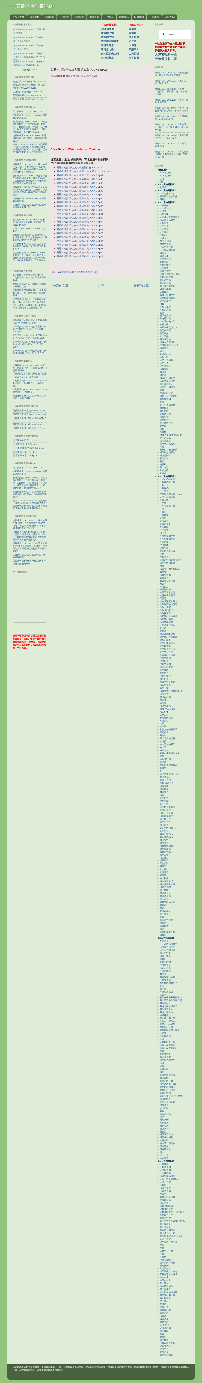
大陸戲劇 (49, 17)
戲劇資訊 (124, 17)
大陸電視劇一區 (166, 54)
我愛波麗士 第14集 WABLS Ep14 (29, 424)
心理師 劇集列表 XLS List (25, 440)
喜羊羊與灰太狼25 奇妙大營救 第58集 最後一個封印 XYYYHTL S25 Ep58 (30, 344)
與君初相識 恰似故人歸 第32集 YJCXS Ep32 (79, 210)
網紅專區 (94, 17)
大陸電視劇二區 (166, 59)
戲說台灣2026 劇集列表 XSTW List (29, 81)
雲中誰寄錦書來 (110, 41)
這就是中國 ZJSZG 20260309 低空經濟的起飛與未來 (29, 206)
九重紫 (132, 29)
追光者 (132, 41)
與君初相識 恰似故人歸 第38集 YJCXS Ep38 (79, 187)
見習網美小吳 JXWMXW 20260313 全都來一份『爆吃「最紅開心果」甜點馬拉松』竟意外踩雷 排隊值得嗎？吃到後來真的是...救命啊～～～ (29, 257)
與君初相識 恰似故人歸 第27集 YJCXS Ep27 (79, 229)
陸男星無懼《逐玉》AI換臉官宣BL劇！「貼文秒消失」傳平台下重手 (29, 300)
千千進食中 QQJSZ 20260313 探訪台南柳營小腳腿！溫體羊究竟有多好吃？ (29, 246)
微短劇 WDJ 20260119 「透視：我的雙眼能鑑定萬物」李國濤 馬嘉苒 (171, 109)
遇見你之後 (107, 49)
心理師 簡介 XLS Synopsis (25, 444)
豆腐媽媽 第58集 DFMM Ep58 (27, 95)
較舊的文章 (141, 285)
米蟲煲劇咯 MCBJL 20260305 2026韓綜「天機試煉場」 (30, 397)
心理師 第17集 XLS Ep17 (25, 452)
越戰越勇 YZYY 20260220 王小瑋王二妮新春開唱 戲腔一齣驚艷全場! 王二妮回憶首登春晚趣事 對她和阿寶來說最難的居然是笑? (30, 180)
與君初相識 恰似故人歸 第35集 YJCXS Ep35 (79, 198)
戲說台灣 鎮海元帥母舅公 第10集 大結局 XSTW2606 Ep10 (29, 86)
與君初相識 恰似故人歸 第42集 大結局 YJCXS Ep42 (83, 171)
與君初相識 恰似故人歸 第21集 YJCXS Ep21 (79, 248)
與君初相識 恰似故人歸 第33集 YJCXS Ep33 (79, 206)
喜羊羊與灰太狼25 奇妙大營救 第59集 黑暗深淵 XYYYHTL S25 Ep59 (30, 336)
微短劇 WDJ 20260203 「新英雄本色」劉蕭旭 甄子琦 (171, 117)
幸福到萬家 (107, 57)
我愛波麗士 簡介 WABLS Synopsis (29, 414)
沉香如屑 (134, 57)
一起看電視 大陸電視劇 (30, 6)
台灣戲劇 (34, 17)
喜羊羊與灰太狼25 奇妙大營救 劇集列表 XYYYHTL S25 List (30, 321)
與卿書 (132, 33)
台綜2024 (154, 17)
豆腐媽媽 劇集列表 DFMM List (27, 91)
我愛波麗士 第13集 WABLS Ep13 (29, 428)
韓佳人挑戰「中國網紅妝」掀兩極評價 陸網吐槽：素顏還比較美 (29, 306)
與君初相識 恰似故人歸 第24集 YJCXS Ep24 (79, 241)
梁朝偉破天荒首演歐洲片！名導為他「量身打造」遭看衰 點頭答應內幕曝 (29, 293)
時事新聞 (139, 17)
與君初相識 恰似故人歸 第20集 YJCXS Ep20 (79, 252)
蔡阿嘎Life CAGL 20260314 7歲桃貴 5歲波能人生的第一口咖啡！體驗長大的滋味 (29, 222)
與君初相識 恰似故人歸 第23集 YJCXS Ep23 (79, 245)
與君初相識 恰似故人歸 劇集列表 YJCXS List (79, 167)
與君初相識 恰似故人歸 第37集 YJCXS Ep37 (79, 190)
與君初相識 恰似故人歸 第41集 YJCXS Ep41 (79, 175)
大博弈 (132, 45)
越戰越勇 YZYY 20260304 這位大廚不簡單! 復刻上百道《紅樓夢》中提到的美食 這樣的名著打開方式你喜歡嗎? (30, 191)
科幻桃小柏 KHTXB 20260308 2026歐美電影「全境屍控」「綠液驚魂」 (30, 383)
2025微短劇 (107, 29)
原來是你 (134, 37)
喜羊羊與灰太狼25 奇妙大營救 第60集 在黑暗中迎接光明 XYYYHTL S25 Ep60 (30, 329)
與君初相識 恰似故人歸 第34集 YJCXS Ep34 (79, 202)
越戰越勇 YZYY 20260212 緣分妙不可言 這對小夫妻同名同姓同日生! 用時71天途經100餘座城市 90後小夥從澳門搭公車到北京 (30, 168)
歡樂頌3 (133, 49)
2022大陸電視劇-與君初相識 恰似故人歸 (77, 272)
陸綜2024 (170, 17)
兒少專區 (109, 17)
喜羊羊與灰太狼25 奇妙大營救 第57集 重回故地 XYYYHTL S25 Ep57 (30, 351)
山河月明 (134, 53)
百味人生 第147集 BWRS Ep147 (28, 99)
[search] (174, 34)
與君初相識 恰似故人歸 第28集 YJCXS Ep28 (79, 225)
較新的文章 (60, 285)
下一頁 (34, 69)
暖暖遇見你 (107, 45)
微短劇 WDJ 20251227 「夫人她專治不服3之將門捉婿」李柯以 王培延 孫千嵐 (171, 154)
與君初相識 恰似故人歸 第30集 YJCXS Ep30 (79, 217)
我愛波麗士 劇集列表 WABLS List (29, 410)
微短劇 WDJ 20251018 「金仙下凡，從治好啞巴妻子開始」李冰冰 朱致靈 (171, 127)
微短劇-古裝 (107, 37)
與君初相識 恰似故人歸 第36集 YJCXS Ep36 (79, 194)
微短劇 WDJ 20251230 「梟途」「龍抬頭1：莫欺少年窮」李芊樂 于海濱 (171, 91)
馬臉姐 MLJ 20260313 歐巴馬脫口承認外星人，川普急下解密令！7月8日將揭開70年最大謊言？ (30, 237)
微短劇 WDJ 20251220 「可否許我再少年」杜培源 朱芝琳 (171, 136)
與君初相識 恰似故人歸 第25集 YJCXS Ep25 (79, 237)
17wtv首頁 (18, 17)
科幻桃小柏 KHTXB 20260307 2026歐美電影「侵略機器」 (30, 390)
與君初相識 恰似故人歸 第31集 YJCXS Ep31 (79, 214)
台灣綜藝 (64, 17)
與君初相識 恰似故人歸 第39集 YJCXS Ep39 (79, 183)
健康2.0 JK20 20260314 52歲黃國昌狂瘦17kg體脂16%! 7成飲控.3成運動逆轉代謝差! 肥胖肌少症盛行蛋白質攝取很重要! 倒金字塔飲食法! (30, 148)
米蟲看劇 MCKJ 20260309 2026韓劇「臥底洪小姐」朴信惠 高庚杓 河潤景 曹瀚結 (30, 368)
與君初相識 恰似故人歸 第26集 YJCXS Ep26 (79, 233)
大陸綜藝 (79, 17)
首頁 (101, 285)
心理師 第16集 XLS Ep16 (25, 455)
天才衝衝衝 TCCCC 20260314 (27, 111)
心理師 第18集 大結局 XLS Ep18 (28, 448)
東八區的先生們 (110, 53)
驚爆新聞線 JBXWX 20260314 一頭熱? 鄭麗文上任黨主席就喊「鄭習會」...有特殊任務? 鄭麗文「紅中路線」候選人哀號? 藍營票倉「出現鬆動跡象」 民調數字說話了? (30, 126)
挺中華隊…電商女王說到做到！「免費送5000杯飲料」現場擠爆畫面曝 (29, 277)
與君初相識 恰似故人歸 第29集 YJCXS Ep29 (79, 221)
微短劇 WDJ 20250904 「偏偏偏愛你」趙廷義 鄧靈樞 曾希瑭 (171, 73)
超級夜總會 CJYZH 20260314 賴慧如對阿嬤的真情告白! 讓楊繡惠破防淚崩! (30, 138)
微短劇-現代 (107, 33)
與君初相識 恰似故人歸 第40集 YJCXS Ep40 (79, 179)
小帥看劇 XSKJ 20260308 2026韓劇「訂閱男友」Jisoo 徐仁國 (30, 375)
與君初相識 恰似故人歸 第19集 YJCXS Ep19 (79, 256)
